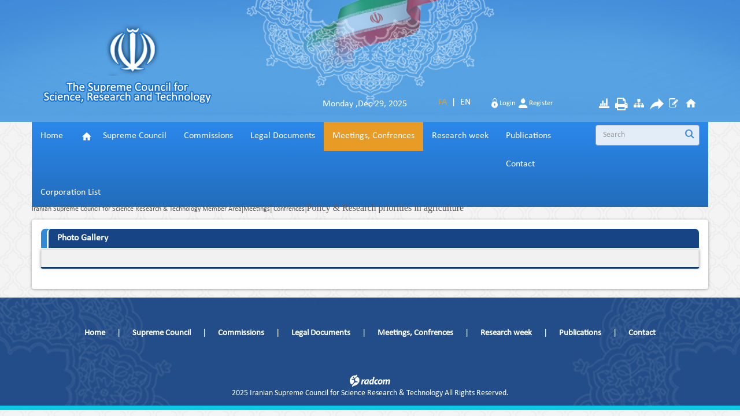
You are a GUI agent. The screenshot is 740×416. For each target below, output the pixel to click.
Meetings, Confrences (415, 333)
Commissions (241, 333)
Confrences (288, 209)
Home (94, 333)
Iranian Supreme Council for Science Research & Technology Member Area (137, 209)
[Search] (644, 135)
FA (442, 102)
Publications (580, 333)
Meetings (256, 209)
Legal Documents (320, 333)
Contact (642, 333)
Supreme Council (161, 333)
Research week (506, 333)
